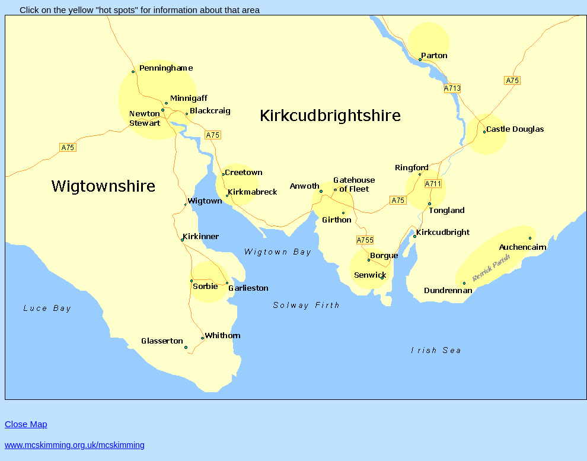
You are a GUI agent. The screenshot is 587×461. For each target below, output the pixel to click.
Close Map (26, 424)
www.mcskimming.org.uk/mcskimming (75, 445)
